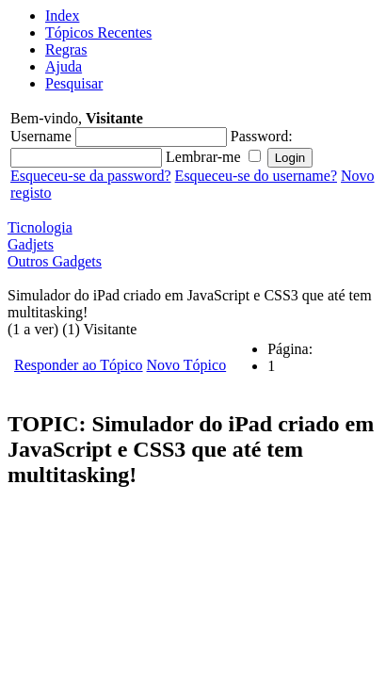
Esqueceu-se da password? (90, 176)
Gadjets (31, 244)
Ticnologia (40, 227)
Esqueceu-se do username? (256, 176)
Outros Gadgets (55, 261)
